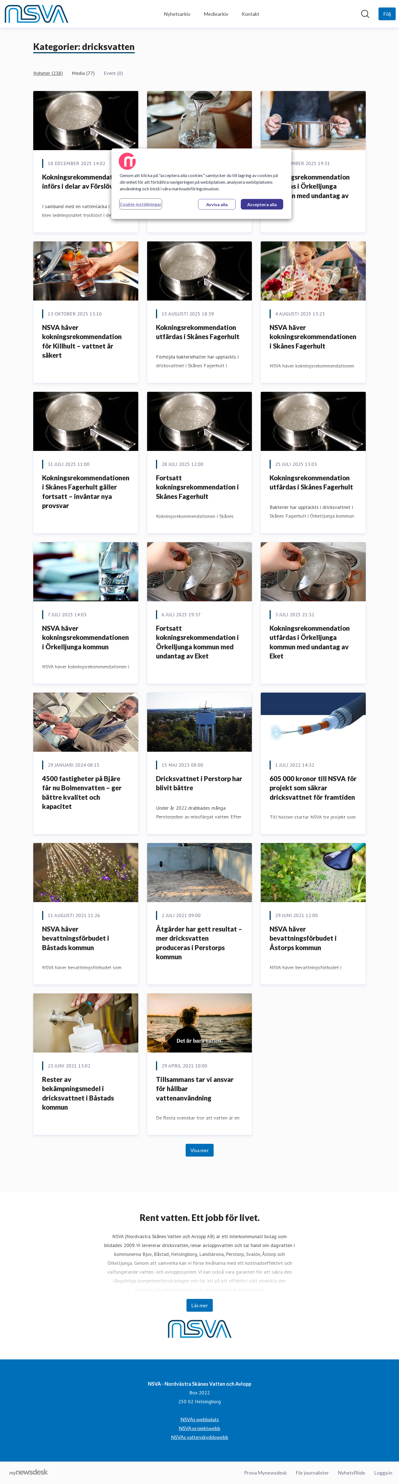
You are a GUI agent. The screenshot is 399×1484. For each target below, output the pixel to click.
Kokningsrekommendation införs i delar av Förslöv (82, 181)
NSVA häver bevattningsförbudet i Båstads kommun (75, 938)
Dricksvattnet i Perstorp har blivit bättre (199, 783)
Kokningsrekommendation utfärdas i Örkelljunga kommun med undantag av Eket (310, 191)
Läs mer (199, 1305)
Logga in (383, 1473)
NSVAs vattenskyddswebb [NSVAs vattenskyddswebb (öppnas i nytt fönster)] (199, 1437)
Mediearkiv (216, 14)
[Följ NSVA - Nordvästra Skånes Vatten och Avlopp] (387, 13)
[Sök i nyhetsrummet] (365, 13)
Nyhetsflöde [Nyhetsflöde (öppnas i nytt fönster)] (351, 1473)
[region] (201, 183)
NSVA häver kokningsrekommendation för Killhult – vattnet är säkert (82, 341)
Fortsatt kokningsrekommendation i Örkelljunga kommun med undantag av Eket (197, 642)
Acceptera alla (262, 204)
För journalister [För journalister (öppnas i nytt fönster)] (312, 1473)
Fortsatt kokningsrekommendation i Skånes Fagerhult (197, 487)
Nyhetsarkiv (177, 14)
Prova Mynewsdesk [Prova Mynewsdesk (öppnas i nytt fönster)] (265, 1473)
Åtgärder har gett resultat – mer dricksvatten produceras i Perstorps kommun (199, 943)
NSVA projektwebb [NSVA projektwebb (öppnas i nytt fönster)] (199, 1428)
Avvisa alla (217, 204)
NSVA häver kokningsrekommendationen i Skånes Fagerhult (313, 336)
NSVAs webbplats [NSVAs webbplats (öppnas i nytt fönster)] (199, 1419)
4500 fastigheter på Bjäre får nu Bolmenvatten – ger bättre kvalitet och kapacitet (82, 792)
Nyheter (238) (48, 73)
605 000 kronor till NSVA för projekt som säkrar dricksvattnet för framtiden (313, 787)
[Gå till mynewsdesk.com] (29, 1472)
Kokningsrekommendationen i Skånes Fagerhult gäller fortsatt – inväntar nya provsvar (85, 492)
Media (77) (83, 73)
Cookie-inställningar (141, 204)
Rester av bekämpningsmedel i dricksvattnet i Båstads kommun (78, 1093)
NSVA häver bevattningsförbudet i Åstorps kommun (303, 938)
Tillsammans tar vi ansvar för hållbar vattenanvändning (195, 1088)
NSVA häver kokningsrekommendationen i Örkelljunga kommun (85, 637)
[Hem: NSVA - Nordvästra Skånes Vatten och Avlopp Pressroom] (36, 13)
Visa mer (199, 1150)
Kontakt (250, 14)
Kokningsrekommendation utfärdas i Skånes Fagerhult (197, 332)
